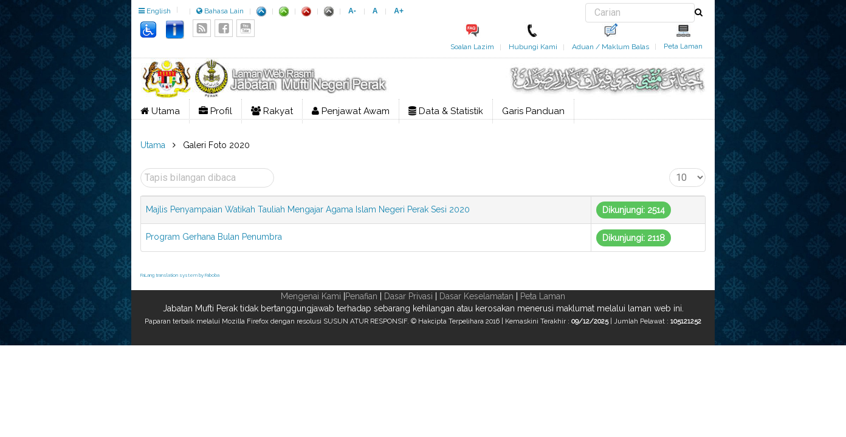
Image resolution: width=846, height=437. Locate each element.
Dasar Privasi (408, 296)
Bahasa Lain (220, 11)
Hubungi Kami (533, 46)
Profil (215, 111)
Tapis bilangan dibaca (140, 168)
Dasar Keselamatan (476, 296)
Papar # (669, 168)
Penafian (361, 296)
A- (352, 11)
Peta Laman (683, 46)
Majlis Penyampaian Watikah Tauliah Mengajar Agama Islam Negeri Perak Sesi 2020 (308, 209)
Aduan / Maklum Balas (610, 46)
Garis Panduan (533, 111)
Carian (585, 3)
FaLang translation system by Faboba (179, 275)
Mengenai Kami (311, 296)
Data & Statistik (445, 111)
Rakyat (272, 111)
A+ (399, 11)
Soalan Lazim (472, 46)
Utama (160, 111)
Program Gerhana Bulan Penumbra (214, 237)
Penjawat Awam (351, 111)
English (155, 11)
